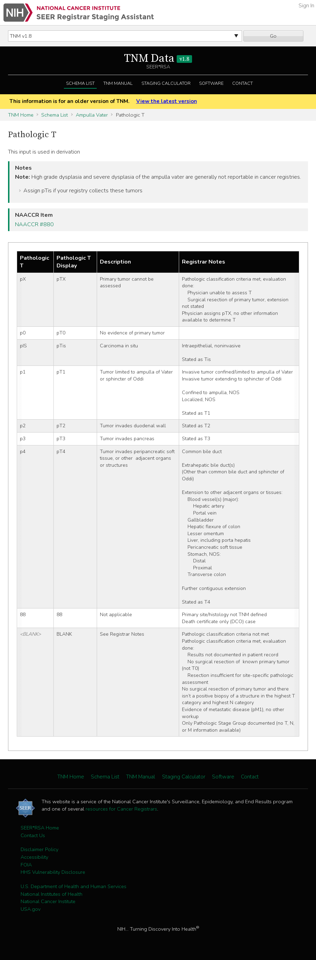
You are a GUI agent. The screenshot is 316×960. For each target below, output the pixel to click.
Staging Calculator (166, 83)
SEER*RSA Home (40, 827)
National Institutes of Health (51, 894)
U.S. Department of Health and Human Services (73, 886)
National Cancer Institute (48, 901)
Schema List (80, 83)
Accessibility (34, 857)
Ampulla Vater (92, 114)
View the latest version (166, 101)
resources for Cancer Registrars (121, 808)
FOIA (26, 864)
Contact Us (33, 835)
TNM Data (158, 59)
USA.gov (31, 909)
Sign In (306, 5)
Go (273, 35)
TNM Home (21, 114)
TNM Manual (118, 83)
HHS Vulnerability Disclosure (53, 872)
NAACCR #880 (34, 224)
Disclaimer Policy (39, 849)
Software (211, 83)
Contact (242, 83)
